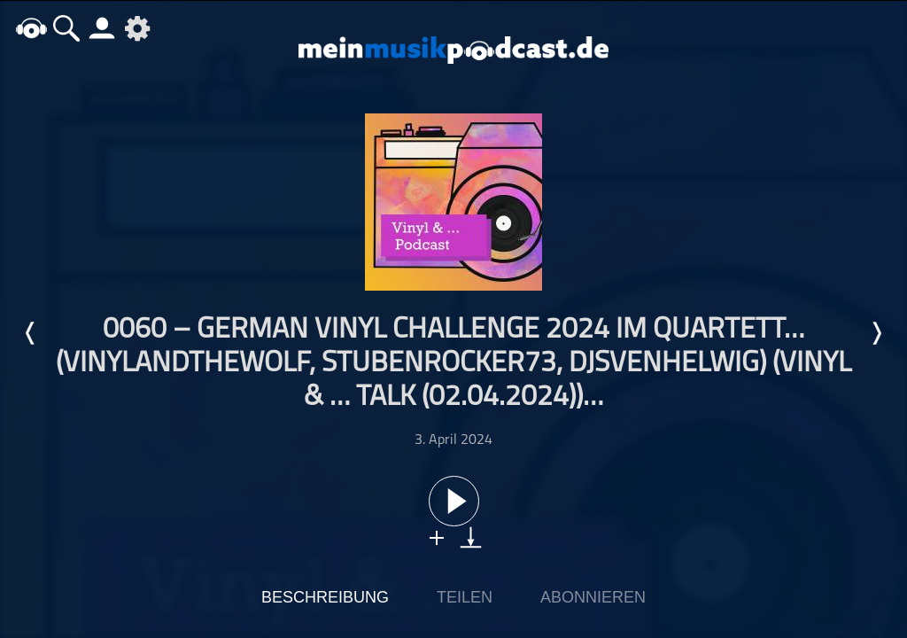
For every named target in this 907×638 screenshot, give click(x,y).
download (471, 537)
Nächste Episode (876, 333)
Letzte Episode (31, 333)
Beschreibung (325, 597)
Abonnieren (593, 597)
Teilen (464, 597)
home (31, 28)
